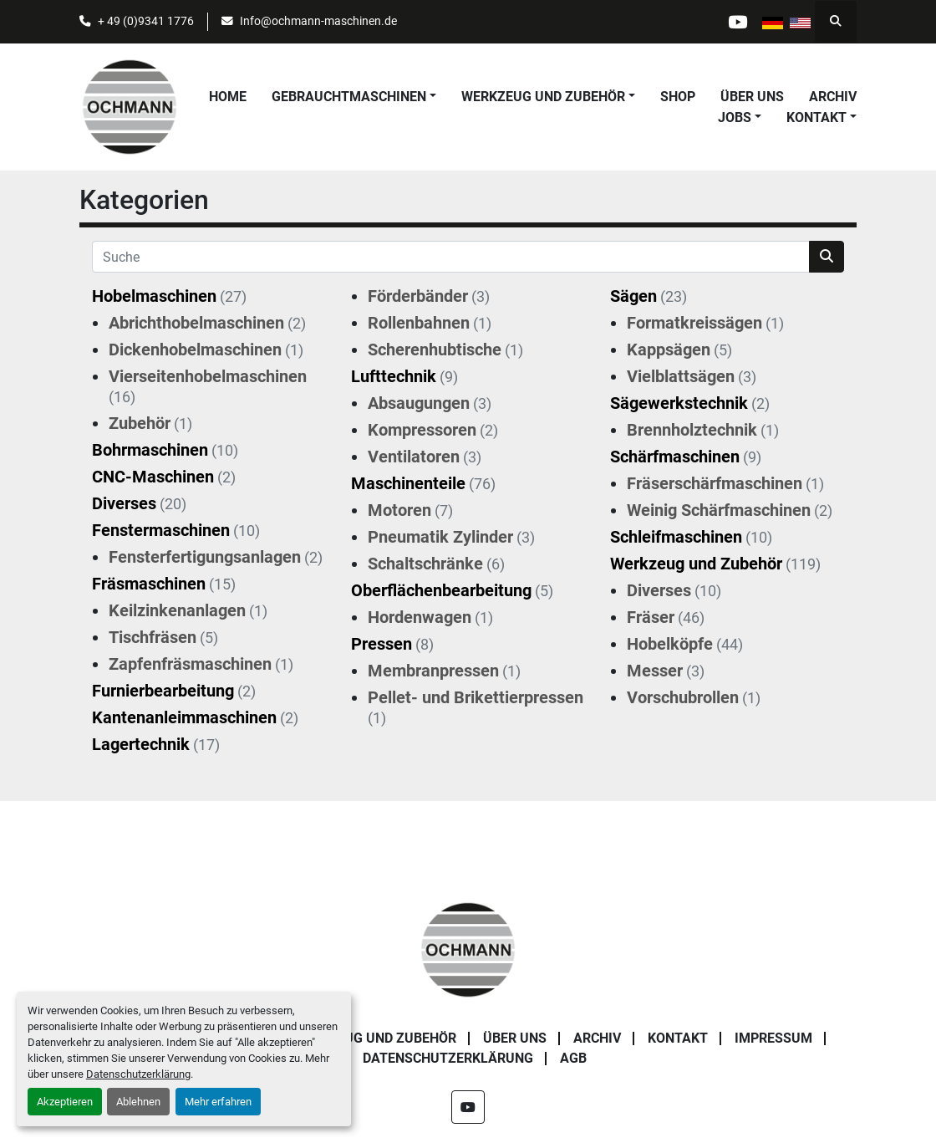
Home (228, 97)
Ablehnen (138, 1101)
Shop (677, 97)
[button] (354, 97)
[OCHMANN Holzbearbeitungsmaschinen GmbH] (468, 949)
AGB (573, 1058)
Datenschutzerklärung (138, 1074)
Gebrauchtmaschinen (349, 97)
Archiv (833, 97)
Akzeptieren (65, 1101)
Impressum (773, 1038)
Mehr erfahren (218, 1101)
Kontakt (816, 117)
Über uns (752, 97)
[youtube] (737, 22)
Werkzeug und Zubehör (543, 97)
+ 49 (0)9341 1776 (146, 21)
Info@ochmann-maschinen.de (318, 21)
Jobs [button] (734, 117)
